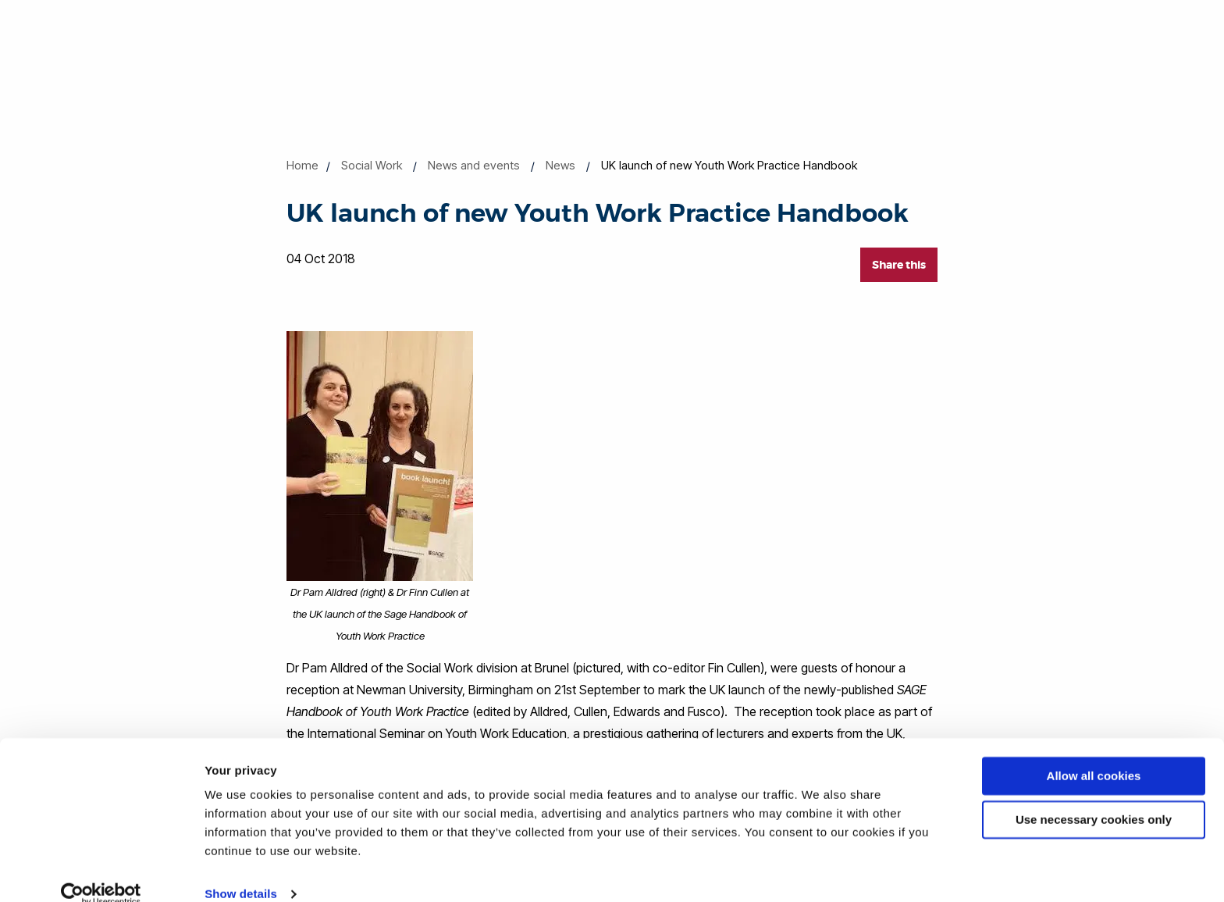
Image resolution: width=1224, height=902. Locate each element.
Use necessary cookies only (1094, 797)
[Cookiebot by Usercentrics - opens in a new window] (101, 871)
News (560, 165)
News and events (474, 165)
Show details (241, 871)
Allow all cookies (1094, 753)
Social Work (371, 165)
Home (302, 165)
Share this (899, 265)
